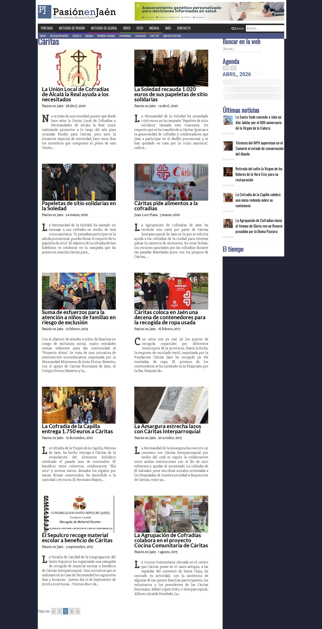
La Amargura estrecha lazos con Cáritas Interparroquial (167, 429)
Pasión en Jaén (78, 11)
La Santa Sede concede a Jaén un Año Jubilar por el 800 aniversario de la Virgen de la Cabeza (259, 122)
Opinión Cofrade (106, 36)
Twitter (154, 36)
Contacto (184, 28)
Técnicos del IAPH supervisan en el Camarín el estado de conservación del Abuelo (260, 148)
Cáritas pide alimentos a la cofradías (166, 206)
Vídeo (126, 28)
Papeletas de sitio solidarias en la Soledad (79, 206)
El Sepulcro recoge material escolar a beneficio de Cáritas (77, 537)
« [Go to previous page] (53, 611)
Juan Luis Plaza (146, 215)
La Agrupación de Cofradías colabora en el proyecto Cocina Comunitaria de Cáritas (171, 540)
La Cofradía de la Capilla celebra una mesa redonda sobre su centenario (258, 200)
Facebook (140, 36)
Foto (140, 28)
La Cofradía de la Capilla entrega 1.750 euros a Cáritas (77, 429)
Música (154, 28)
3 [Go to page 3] (71, 611)
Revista (77, 36)
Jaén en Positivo (172, 36)
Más (168, 28)
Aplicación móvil (59, 36)
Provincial (125, 36)
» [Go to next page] (77, 611)
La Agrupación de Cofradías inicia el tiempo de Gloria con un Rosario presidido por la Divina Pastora (259, 226)
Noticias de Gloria (104, 28)
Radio (43, 36)
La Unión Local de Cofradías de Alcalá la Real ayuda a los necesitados (75, 94)
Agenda (89, 36)
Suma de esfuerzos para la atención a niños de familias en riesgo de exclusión (79, 317)
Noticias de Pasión (72, 28)
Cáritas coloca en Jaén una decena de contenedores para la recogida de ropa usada (170, 317)
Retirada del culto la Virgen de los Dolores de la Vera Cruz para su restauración (259, 174)
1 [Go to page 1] (59, 611)
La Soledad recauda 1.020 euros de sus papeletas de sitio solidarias (171, 94)
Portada (47, 28)
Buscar (237, 28)
